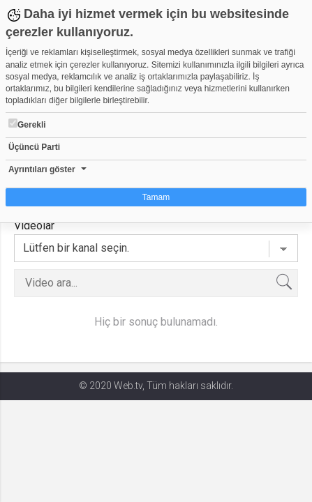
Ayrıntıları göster (41, 169)
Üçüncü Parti (34, 147)
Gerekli (27, 124)
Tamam (156, 197)
